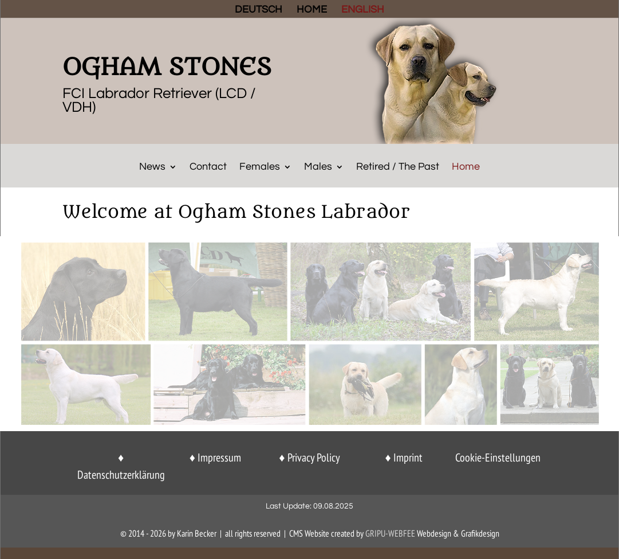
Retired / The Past (397, 167)
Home (466, 167)
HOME (312, 10)
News (152, 167)
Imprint (408, 457)
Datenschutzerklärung (121, 474)
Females (259, 167)
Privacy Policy (313, 457)
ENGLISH (362, 10)
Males (318, 167)
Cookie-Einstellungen (498, 457)
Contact (208, 167)
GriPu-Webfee (390, 533)
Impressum (219, 457)
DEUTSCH (258, 10)
